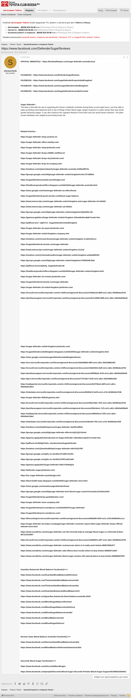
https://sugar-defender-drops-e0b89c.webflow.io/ (43, 153)
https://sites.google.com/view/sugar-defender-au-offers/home (48, 190)
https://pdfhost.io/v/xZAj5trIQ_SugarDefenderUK (43, 266)
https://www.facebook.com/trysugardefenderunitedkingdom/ (60, 86)
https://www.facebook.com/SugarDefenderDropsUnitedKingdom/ (62, 80)
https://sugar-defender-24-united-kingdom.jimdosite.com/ (47, 287)
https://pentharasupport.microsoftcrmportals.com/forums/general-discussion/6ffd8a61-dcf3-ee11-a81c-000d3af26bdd (74, 373)
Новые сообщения (8, 14)
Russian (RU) (8, 695)
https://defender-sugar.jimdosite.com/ (38, 470)
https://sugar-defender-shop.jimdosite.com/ (40, 147)
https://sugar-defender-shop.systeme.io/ (39, 137)
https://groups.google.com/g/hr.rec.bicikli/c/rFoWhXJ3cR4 (47, 454)
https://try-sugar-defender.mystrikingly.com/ (41, 475)
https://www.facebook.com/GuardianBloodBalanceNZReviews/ (49, 575)
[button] (49, 10)
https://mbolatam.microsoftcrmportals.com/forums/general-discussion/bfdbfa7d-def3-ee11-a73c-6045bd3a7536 (71, 392)
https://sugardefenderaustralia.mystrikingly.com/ (43, 180)
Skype (70, 27)
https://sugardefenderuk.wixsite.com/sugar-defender (44, 244)
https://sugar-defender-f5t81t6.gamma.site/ (40, 397)
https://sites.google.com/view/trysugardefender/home (45, 486)
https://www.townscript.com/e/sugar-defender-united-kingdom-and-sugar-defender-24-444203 (63, 201)
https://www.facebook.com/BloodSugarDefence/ (42, 623)
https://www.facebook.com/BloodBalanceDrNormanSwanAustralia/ (51, 647)
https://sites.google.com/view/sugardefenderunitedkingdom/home (51, 357)
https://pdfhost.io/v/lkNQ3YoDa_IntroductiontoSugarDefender (49, 443)
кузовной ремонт (28, 37)
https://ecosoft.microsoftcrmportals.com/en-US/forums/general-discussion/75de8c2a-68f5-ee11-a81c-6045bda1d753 (73, 293)
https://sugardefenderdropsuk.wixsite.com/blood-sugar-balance (50, 196)
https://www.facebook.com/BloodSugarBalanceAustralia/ (46, 612)
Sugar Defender (28, 104)
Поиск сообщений (24, 14)
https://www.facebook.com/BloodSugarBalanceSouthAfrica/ (48, 607)
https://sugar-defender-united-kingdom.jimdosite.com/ (45, 346)
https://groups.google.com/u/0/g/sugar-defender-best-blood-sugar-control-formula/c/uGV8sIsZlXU (65, 491)
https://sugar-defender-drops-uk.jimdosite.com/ (42, 158)
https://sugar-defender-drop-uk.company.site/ (41, 164)
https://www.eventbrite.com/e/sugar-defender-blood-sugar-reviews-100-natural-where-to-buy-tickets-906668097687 (73, 556)
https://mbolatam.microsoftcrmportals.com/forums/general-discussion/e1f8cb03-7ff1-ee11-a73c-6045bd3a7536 (71, 422)
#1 (127, 57)
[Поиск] (124, 10)
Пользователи (59, 10)
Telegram (61, 27)
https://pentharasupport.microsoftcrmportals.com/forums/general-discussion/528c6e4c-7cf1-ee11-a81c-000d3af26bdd (74, 408)
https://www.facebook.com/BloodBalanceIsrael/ (42, 618)
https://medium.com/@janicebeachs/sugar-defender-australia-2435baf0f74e (55, 169)
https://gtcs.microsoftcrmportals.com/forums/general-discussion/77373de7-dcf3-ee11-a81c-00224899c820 (69, 379)
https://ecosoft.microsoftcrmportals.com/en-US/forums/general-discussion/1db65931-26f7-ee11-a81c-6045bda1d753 (73, 540)
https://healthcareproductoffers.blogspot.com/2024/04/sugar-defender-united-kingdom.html (62, 271)
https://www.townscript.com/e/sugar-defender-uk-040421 (46, 207)
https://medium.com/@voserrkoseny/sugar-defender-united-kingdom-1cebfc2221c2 (58, 239)
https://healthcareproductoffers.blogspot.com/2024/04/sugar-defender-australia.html (59, 185)
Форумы (29, 10)
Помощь (114, 695)
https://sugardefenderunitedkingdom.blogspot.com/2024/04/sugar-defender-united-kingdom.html (65, 352)
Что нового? (42, 10)
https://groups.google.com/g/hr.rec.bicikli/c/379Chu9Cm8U (47, 459)
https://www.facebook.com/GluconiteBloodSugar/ (43, 666)
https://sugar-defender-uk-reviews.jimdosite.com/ (43, 276)
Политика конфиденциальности (96, 695)
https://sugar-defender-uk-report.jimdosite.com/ (42, 228)
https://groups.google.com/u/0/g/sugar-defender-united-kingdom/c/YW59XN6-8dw (58, 260)
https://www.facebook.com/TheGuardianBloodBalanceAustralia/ (50, 580)
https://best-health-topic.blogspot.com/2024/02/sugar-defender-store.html (54, 481)
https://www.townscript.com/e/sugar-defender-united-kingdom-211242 (52, 250)
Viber (53, 27)
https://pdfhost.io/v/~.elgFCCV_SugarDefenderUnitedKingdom (49, 223)
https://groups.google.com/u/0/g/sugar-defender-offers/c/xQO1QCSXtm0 (53, 432)
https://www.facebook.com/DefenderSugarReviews (56, 75)
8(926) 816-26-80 (28, 27)
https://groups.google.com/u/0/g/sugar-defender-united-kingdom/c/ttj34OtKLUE (57, 212)
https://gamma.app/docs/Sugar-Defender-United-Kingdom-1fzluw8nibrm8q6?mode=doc (60, 217)
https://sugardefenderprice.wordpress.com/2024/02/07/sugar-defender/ (53, 508)
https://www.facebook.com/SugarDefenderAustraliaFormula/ (60, 91)
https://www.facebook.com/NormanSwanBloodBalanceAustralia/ (50, 642)
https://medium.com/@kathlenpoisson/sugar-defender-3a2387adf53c (52, 427)
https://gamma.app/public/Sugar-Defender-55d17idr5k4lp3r (47, 465)
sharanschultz (8, 52)
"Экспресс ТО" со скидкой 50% (72, 37)
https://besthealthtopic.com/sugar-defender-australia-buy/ (68, 61)
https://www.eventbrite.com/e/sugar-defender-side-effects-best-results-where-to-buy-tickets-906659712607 (69, 551)
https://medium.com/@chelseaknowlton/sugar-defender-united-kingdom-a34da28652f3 (60, 255)
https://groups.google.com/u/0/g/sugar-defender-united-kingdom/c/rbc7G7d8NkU (57, 174)
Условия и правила (75, 695)
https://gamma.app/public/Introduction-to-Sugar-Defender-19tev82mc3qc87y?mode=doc (61, 438)
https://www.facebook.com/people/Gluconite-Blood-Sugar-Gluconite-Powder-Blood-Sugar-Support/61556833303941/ (73, 671)
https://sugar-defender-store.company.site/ (40, 502)
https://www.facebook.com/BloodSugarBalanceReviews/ (46, 602)
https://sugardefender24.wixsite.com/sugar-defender (44, 282)
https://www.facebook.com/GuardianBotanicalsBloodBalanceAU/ (50, 591)
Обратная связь (60, 695)
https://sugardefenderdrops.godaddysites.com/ (42, 497)
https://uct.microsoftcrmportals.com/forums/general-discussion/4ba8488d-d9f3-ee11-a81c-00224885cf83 (68, 362)
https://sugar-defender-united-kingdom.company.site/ (45, 233)
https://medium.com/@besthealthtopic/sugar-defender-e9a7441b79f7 (52, 448)
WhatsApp (45, 27)
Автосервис (13, 27)
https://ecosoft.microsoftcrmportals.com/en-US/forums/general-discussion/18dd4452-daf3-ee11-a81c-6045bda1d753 (73, 368)
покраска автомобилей (47, 37)
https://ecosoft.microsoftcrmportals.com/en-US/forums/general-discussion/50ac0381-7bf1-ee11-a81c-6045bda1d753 (73, 403)
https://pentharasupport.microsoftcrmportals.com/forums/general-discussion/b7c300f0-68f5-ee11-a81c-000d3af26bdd (74, 298)
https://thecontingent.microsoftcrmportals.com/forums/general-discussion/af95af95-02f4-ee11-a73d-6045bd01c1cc (73, 518)
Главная (122, 695)
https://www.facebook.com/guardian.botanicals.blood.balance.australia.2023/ (56, 596)
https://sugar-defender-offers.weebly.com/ (40, 142)
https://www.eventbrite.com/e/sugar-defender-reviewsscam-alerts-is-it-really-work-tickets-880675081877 (68, 545)
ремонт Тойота (93, 37)
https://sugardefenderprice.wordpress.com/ (40, 513)
